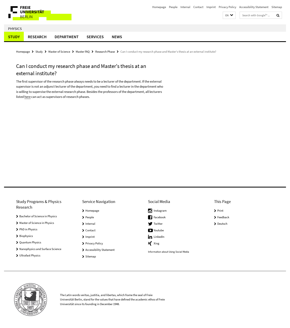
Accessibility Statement (253, 7)
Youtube (159, 230)
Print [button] (220, 210)
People (173, 7)
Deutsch (222, 224)
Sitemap (276, 7)
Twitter (158, 224)
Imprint (211, 7)
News (117, 36)
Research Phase (105, 51)
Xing (156, 243)
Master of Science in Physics (36, 223)
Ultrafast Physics (29, 255)
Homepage (159, 7)
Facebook (160, 217)
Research (37, 36)
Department (67, 36)
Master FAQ (83, 51)
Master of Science (59, 51)
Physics (15, 28)
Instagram (160, 210)
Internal (185, 7)
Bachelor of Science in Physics (38, 216)
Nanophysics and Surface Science (40, 249)
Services (95, 36)
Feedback (223, 217)
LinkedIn (159, 237)
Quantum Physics (30, 242)
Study (14, 36)
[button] (229, 15)
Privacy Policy (227, 7)
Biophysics (26, 236)
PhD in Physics (28, 229)
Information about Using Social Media (168, 251)
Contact (198, 7)
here (27, 96)
